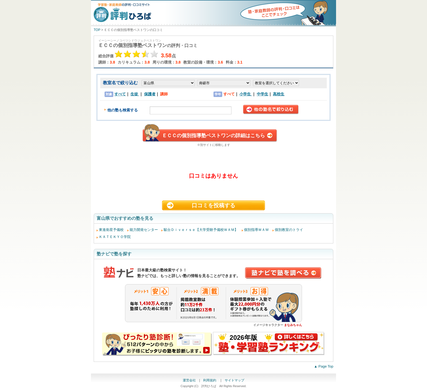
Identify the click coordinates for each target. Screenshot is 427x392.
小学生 (245, 94)
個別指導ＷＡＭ (256, 230)
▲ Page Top (323, 366)
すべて (120, 94)
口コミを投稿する (213, 205)
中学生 (262, 94)
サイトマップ (234, 380)
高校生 (278, 94)
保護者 (149, 94)
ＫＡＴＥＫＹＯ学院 (115, 237)
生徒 (134, 94)
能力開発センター (144, 230)
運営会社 (189, 380)
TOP (97, 30)
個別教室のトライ (289, 230)
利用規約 (210, 380)
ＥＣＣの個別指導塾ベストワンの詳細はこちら (213, 135)
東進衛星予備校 (111, 230)
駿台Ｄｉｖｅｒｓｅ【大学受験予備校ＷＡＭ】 (201, 230)
